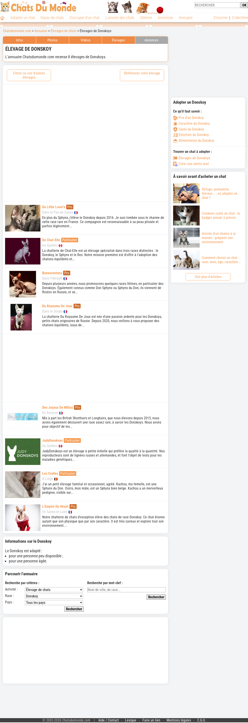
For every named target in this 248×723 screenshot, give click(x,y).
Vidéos (85, 40)
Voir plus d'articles (208, 277)
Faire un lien (151, 720)
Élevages (118, 40)
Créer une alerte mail (191, 164)
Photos (52, 40)
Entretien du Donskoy (191, 135)
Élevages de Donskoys (191, 158)
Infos (19, 40)
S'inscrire (220, 17)
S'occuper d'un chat (84, 17)
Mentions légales (179, 720)
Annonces (165, 17)
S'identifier (240, 17)
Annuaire (186, 17)
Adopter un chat (22, 17)
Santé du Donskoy (188, 129)
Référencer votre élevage (142, 73)
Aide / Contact (108, 720)
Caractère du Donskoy (191, 123)
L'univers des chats (119, 17)
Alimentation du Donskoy (193, 140)
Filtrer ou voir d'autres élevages (29, 75)
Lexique (130, 720)
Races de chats (52, 17)
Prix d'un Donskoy (188, 118)
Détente (146, 17)
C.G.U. (201, 720)
